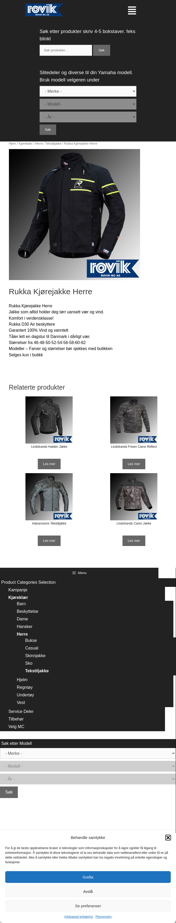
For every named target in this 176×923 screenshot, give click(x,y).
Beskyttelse (27, 611)
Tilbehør (16, 719)
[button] (168, 837)
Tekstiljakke (53, 143)
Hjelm (22, 680)
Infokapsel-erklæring (78, 917)
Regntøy (25, 687)
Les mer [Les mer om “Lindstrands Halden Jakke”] (49, 464)
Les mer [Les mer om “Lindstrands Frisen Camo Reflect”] (134, 464)
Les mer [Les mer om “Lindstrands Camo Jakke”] (134, 541)
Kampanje (17, 590)
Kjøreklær (25, 143)
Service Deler (21, 711)
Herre (39, 143)
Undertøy (25, 695)
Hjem (12, 143)
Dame (22, 619)
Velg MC (16, 726)
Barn (21, 604)
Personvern (103, 917)
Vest (21, 702)
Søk (102, 50)
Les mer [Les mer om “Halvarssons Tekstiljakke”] (49, 541)
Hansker (25, 626)
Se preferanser (88, 906)
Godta (88, 877)
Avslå (88, 891)
